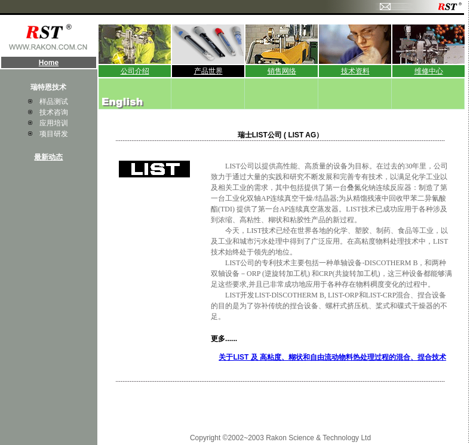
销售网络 (282, 71)
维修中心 (428, 71)
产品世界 (208, 71)
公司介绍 (135, 71)
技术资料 (355, 71)
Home (49, 63)
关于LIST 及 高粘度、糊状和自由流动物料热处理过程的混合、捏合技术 (332, 357)
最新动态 (48, 157)
